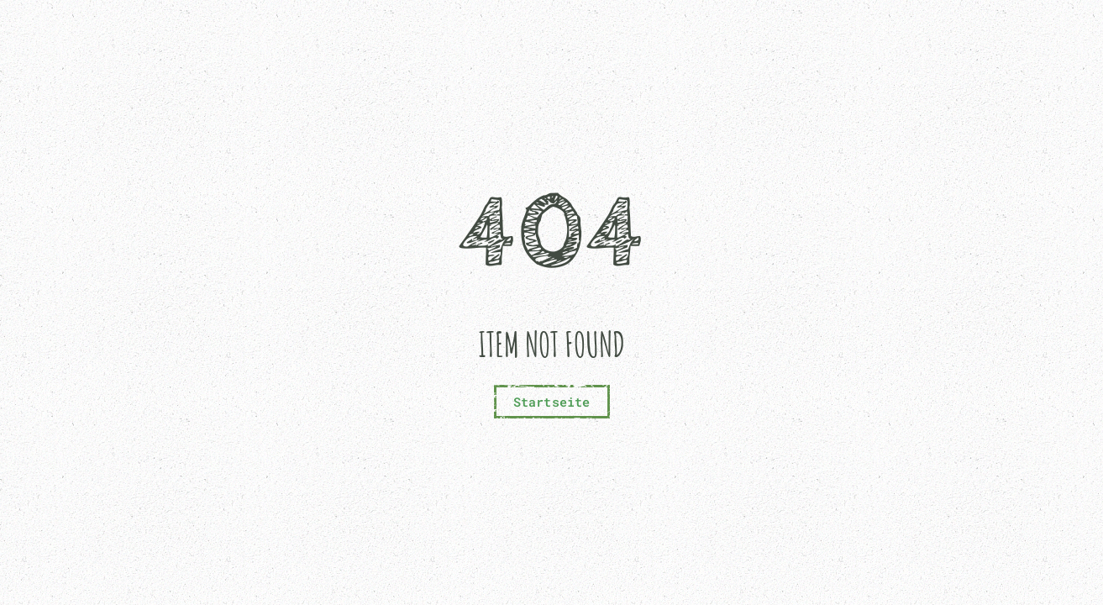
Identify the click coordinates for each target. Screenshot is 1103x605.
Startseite (552, 401)
